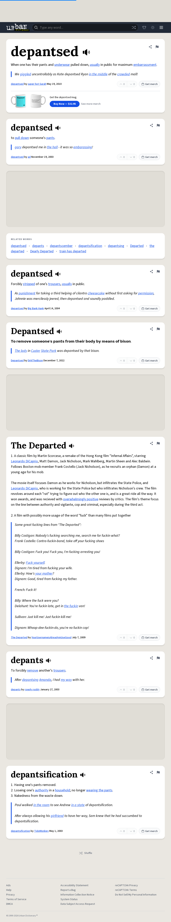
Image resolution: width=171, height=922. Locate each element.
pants (50, 137)
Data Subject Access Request (78, 904)
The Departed (19, 637)
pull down (22, 137)
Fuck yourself (35, 562)
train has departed (72, 251)
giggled (25, 74)
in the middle (98, 74)
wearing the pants (99, 790)
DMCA (9, 904)
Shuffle (85, 853)
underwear (62, 64)
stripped (29, 284)
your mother (44, 573)
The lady (21, 350)
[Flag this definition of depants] (158, 658)
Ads (8, 885)
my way (66, 679)
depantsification (90, 245)
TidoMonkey (41, 831)
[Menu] (161, 27)
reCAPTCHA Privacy (126, 885)
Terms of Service (16, 899)
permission (146, 293)
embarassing (82, 147)
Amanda (45, 679)
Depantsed (17, 360)
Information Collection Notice (77, 895)
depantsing (116, 245)
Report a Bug (68, 890)
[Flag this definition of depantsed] (157, 47)
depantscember (61, 245)
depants (38, 245)
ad (29, 157)
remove (32, 670)
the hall (52, 147)
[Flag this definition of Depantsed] (158, 329)
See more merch (91, 104)
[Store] (144, 27)
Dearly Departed (42, 251)
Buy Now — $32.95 (65, 104)
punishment (27, 293)
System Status (69, 899)
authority (41, 790)
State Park (48, 350)
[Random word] (133, 27)
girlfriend (57, 815)
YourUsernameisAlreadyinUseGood (51, 637)
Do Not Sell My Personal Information (135, 895)
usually (95, 64)
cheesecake (96, 293)
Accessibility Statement (74, 885)
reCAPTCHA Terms (126, 890)
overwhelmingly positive (80, 499)
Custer (35, 350)
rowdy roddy (32, 690)
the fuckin (71, 606)
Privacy (10, 895)
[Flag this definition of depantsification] (158, 772)
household (62, 790)
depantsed (17, 84)
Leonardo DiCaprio (24, 461)
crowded (123, 74)
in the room (41, 805)
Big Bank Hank (36, 308)
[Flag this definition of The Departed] (158, 443)
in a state (78, 805)
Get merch (149, 84)
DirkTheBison (35, 360)
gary (18, 147)
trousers (54, 284)
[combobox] (85, 27)
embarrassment (144, 64)
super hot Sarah (37, 84)
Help (8, 890)
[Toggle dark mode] (152, 27)
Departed (137, 245)
